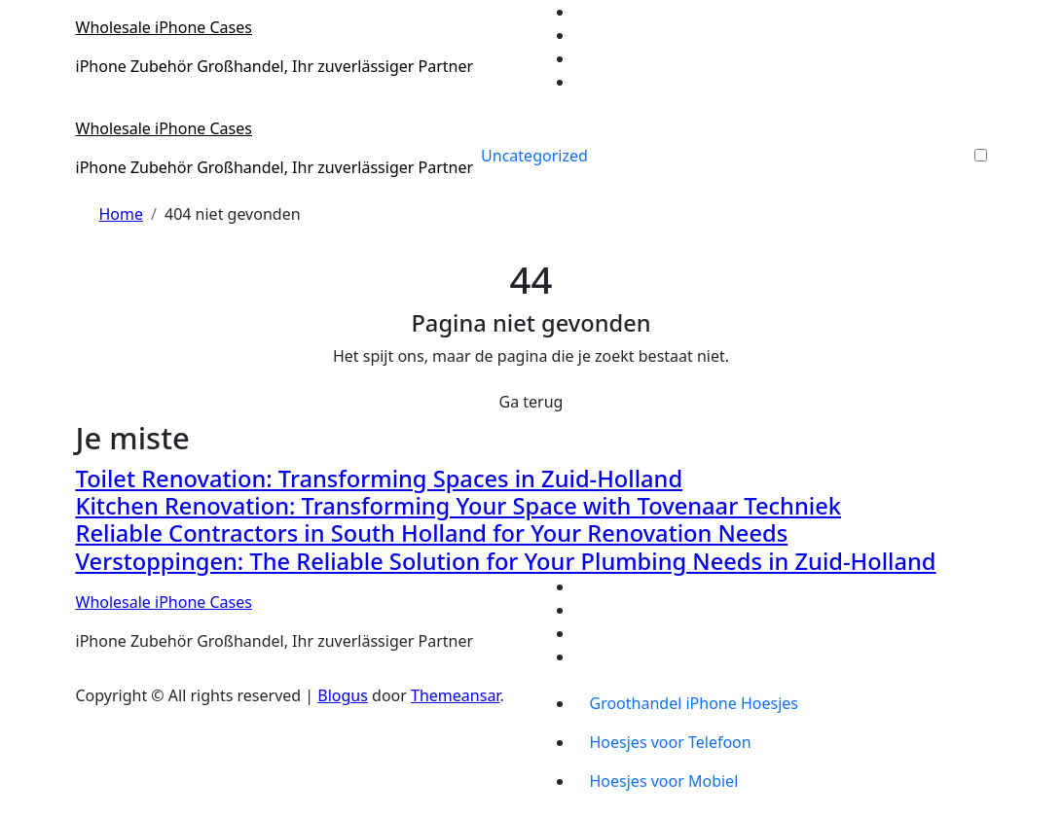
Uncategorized (534, 155)
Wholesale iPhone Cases (164, 27)
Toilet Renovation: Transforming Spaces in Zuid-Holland (379, 478)
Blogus (342, 695)
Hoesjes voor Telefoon (670, 742)
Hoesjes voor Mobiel (664, 781)
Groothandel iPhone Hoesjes (694, 703)
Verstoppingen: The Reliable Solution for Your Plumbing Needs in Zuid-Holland (506, 561)
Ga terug (531, 401)
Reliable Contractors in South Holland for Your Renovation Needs (432, 533)
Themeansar (455, 695)
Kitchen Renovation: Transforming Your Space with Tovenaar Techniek (458, 505)
